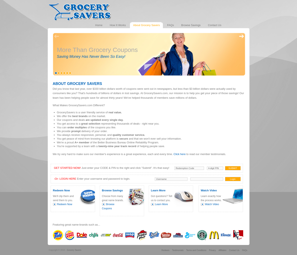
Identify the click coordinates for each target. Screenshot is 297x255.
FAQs (244, 250)
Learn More (161, 204)
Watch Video (212, 204)
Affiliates (223, 250)
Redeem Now (64, 204)
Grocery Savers (74, 250)
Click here (180, 154)
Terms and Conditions (196, 250)
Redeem (165, 250)
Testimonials (178, 250)
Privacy (212, 250)
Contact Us (234, 250)
